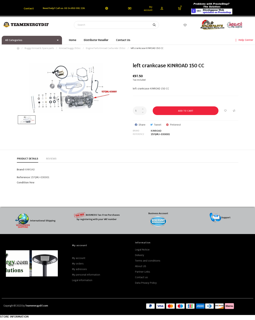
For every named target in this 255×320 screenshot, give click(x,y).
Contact (29, 8)
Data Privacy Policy (146, 282)
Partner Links (142, 271)
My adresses (79, 269)
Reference (138, 134)
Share (142, 124)
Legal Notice (142, 249)
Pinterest (175, 124)
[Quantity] (140, 110)
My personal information (86, 274)
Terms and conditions (147, 260)
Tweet (157, 124)
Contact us (141, 277)
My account (148, 8)
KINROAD (156, 130)
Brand (136, 130)
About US (140, 266)
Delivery (139, 255)
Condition (23, 182)
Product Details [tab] (27, 158)
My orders (78, 263)
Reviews (51, 158)
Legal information (82, 280)
